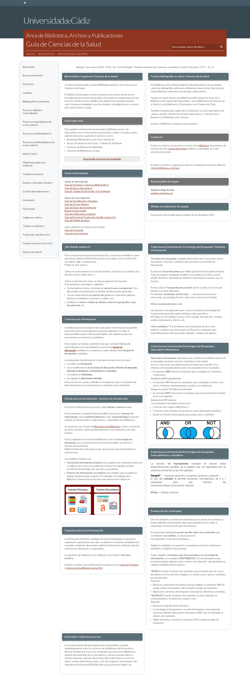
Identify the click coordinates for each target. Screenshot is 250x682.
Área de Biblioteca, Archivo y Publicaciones (74, 35)
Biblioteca (46, 54)
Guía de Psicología (74, 230)
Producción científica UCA (36, 234)
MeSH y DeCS (30, 153)
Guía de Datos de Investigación (80, 207)
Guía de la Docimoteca (76, 233)
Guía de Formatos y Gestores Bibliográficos (87, 185)
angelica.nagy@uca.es (162, 193)
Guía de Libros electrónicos (78, 188)
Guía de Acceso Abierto (77, 204)
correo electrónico (177, 148)
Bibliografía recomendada (36, 101)
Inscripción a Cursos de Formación (102, 158)
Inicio (30, 54)
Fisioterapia (29, 208)
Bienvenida (28, 66)
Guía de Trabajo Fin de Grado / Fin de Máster (87, 191)
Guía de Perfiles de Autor (77, 220)
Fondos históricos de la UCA (37, 243)
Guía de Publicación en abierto (80, 214)
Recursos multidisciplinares (37, 133)
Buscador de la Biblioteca (107, 426)
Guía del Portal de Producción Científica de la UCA (90, 217)
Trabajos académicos (34, 225)
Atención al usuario (72, 54)
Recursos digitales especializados (32, 112)
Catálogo (27, 92)
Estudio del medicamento (36, 191)
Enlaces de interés (32, 251)
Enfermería (28, 200)
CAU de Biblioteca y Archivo (165, 168)
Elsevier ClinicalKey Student (37, 182)
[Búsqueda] (195, 47)
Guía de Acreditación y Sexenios (81, 201)
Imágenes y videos (32, 217)
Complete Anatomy (33, 174)
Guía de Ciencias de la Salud (63, 44)
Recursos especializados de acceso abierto (37, 123)
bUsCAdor (28, 84)
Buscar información (33, 75)
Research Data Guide (75, 210)
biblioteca (204, 145)
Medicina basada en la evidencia (34, 164)
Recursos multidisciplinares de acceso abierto (39, 144)
